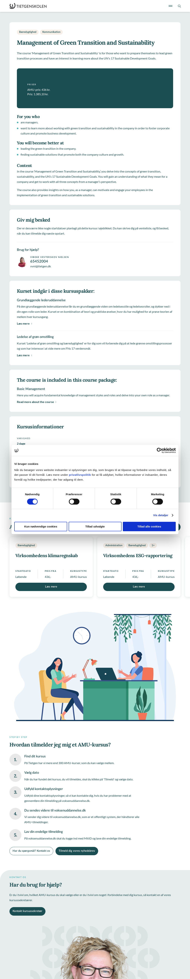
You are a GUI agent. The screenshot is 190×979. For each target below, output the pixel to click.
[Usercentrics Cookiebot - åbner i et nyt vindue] (159, 450)
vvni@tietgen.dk (40, 266)
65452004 (39, 261)
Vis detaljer (160, 515)
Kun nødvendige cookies (40, 526)
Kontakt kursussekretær (27, 911)
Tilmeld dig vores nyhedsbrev (77, 850)
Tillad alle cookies (149, 526)
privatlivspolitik (80, 474)
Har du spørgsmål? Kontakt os (31, 850)
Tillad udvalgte (95, 526)
